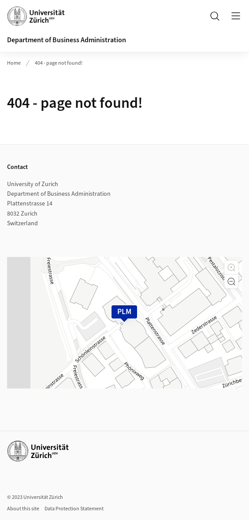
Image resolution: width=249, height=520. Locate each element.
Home (14, 63)
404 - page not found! (58, 63)
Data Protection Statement (74, 509)
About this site (23, 509)
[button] (231, 267)
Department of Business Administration (66, 40)
